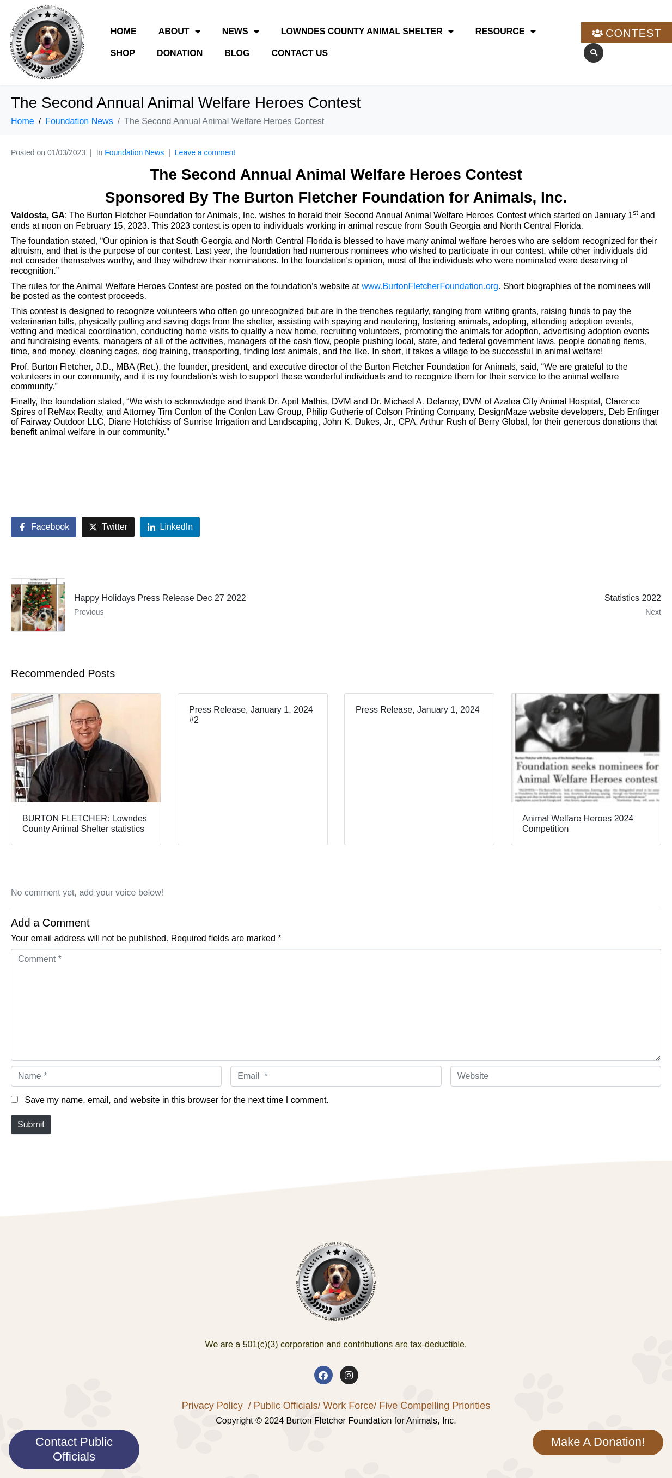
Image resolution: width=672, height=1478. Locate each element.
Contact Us (299, 53)
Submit (31, 1124)
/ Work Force (345, 1405)
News (240, 31)
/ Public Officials (283, 1405)
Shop (123, 53)
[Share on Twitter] (108, 527)
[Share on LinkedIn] (170, 527)
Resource (505, 31)
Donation (180, 53)
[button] (593, 53)
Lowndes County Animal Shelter (367, 31)
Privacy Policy (212, 1405)
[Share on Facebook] (43, 527)
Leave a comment (205, 152)
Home (124, 31)
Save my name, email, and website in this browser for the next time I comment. (176, 1100)
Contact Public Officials (74, 1449)
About (179, 31)
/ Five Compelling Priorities (432, 1405)
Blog (236, 53)
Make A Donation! (598, 1442)
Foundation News (134, 152)
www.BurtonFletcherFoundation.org (430, 286)
